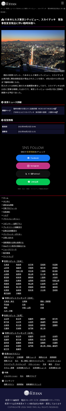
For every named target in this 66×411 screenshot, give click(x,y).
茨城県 (30, 268)
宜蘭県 (55, 325)
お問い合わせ (8, 238)
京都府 (6, 281)
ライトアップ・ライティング (15, 364)
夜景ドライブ (31, 376)
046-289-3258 (31, 400)
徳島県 (6, 287)
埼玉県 (30, 271)
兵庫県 (18, 281)
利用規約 (6, 212)
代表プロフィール (10, 208)
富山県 (30, 274)
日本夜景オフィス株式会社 (26, 404)
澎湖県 (18, 328)
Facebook (33, 158)
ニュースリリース (10, 249)
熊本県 (30, 290)
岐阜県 (18, 277)
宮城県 (42, 265)
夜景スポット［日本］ (13, 261)
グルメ (57, 364)
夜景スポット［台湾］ (13, 315)
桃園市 (30, 319)
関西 (5, 308)
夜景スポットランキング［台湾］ (19, 333)
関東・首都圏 (45, 301)
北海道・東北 (9, 301)
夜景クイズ (8, 361)
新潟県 (55, 271)
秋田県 (55, 265)
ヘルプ (5, 215)
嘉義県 (18, 343)
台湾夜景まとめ (55, 368)
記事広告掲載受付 (10, 231)
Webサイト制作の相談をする (14, 246)
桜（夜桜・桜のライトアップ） (33, 361)
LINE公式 (33, 182)
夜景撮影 (53, 357)
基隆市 (42, 319)
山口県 (55, 284)
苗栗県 (42, 325)
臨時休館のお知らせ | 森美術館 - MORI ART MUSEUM (34, 109)
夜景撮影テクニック (33, 384)
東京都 (6, 271)
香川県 (18, 287)
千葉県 (42, 271)
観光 (50, 364)
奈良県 (42, 281)
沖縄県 (18, 293)
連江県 (42, 328)
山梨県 (6, 274)
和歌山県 (56, 281)
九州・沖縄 (8, 311)
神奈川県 (19, 271)
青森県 (18, 265)
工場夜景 (20, 357)
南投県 (30, 325)
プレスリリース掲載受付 (12, 227)
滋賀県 (30, 281)
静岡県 (30, 277)
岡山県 (30, 284)
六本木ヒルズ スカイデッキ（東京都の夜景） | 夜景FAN (35, 112)
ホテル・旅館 (9, 368)
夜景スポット (9, 357)
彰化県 (18, 325)
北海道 (6, 265)
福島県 (18, 268)
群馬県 (55, 268)
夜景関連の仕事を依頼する (13, 242)
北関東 (24, 301)
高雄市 (42, 322)
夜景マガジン (9, 384)
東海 (42, 304)
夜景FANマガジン (12, 353)
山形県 (6, 268)
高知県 (42, 287)
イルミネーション (54, 361)
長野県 (18, 274)
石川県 (42, 274)
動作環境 (6, 253)
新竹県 (6, 322)
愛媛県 (30, 287)
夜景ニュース (31, 357)
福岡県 (55, 287)
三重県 (42, 277)
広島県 (42, 284)
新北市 (18, 319)
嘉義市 (18, 349)
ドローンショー (34, 364)
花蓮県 (6, 328)
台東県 (6, 325)
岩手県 (30, 265)
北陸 (24, 304)
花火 (16, 361)
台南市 (30, 322)
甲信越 (6, 304)
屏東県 (55, 322)
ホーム (5, 198)
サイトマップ (8, 256)
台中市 (18, 322)
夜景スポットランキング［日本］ (19, 298)
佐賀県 (6, 290)
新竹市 (55, 319)
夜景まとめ (43, 357)
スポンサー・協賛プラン (12, 224)
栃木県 (42, 268)
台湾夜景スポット (23, 368)
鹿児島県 (7, 293)
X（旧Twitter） (33, 174)
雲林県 (6, 343)
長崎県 (18, 290)
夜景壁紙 (20, 384)
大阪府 (55, 277)
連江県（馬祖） (46, 346)
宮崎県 (55, 290)
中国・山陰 (26, 308)
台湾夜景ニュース (39, 368)
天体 (44, 364)
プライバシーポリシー (11, 219)
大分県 (42, 290)
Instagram (33, 166)
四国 (42, 308)
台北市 (6, 319)
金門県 (30, 328)
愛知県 (6, 277)
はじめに (6, 201)
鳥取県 (6, 284)
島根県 (18, 284)
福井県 (55, 274)
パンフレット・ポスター (12, 234)
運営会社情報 (8, 205)
